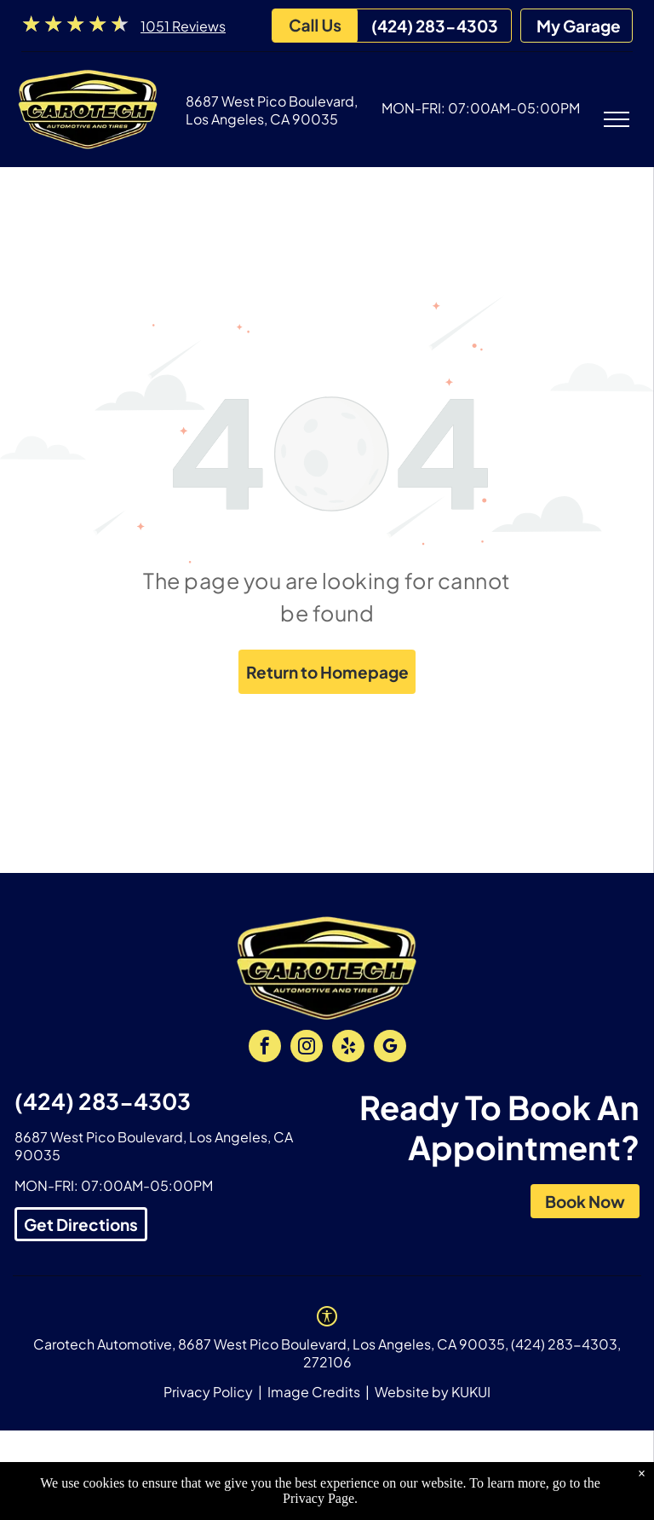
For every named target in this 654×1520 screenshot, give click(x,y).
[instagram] (306, 1048)
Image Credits (313, 1392)
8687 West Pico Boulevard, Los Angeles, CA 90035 (272, 110)
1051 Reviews (183, 26)
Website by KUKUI (432, 1392)
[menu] (616, 119)
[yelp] (348, 1048)
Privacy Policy (208, 1392)
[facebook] (265, 1048)
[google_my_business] (390, 1048)
